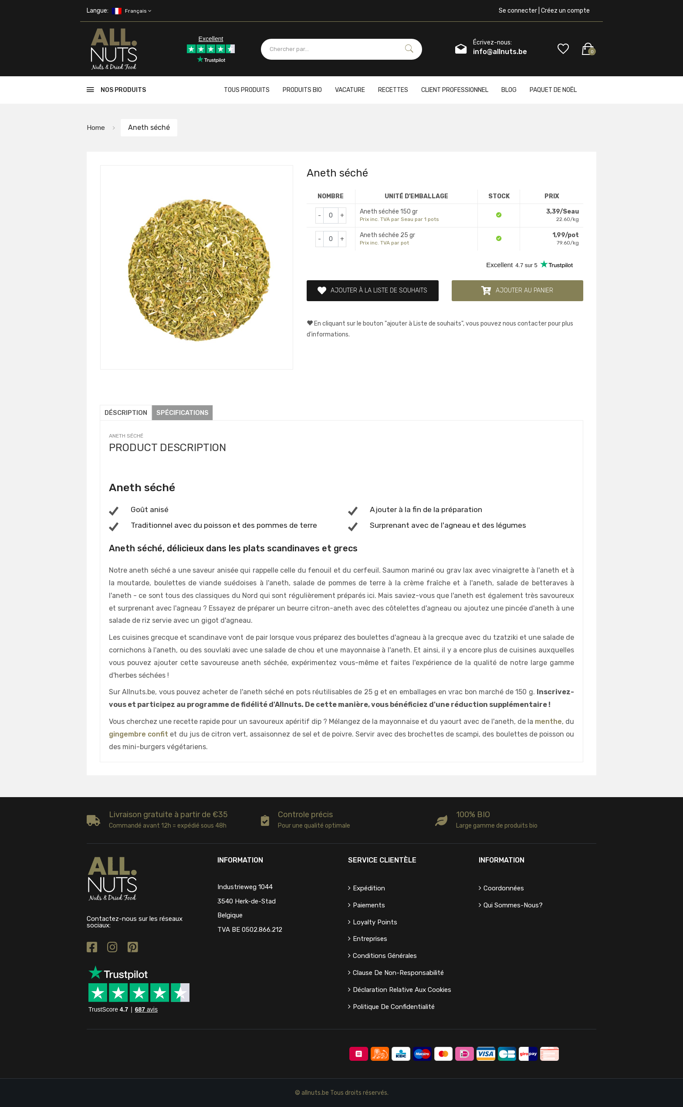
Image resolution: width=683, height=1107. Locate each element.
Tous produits (247, 90)
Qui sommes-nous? (513, 905)
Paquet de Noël (553, 90)
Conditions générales (385, 956)
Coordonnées (504, 888)
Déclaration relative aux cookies (402, 990)
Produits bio (302, 90)
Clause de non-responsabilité (398, 973)
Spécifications (183, 413)
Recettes (393, 90)
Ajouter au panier (517, 290)
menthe (548, 721)
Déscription (126, 413)
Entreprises (370, 939)
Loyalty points (375, 922)
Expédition (369, 888)
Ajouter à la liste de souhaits (372, 290)
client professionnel (454, 90)
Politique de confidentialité (394, 1007)
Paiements (369, 905)
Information (501, 860)
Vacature (350, 90)
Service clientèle (382, 860)
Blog (509, 90)
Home (96, 127)
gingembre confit (138, 734)
